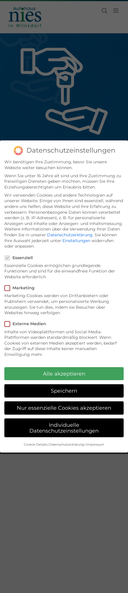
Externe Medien (27, 323)
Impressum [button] (95, 444)
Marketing (21, 287)
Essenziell (21, 257)
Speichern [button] (64, 390)
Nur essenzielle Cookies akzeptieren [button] (64, 407)
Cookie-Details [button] (35, 444)
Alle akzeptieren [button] (64, 373)
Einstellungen (76, 240)
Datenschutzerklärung (70, 234)
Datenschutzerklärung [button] (66, 444)
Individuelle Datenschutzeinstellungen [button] (64, 427)
